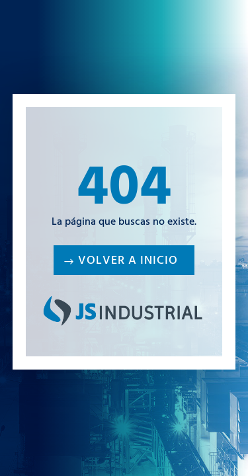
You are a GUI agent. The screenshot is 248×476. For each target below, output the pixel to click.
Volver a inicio (128, 262)
